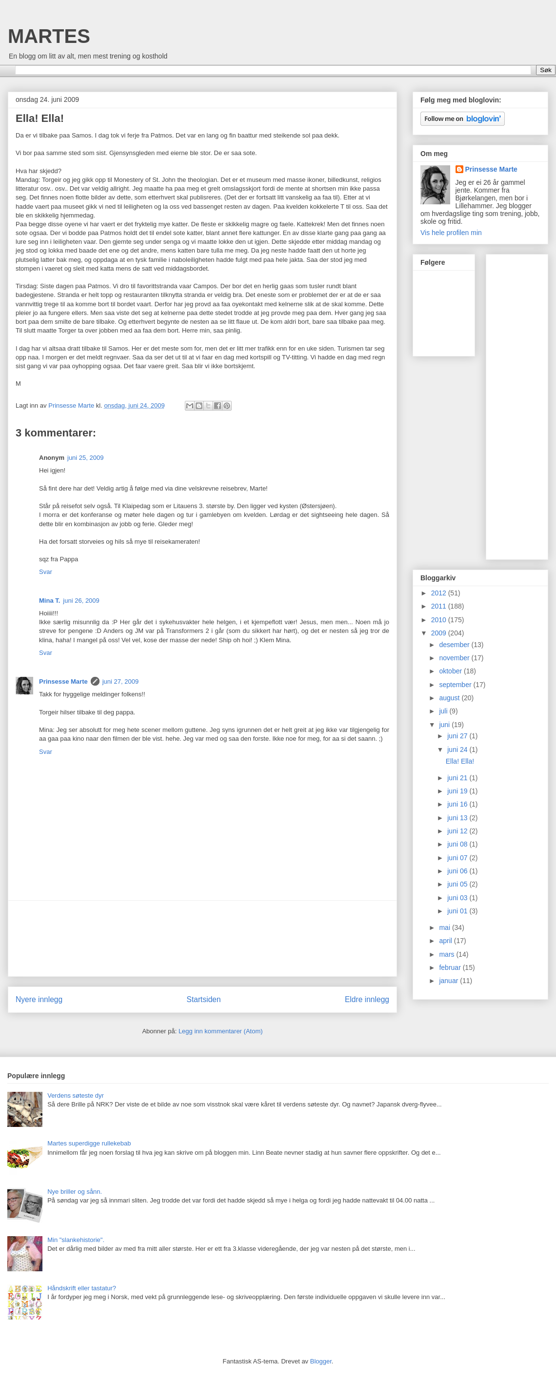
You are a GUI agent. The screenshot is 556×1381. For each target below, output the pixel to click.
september (456, 685)
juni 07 (458, 858)
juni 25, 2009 (85, 457)
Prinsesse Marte (63, 681)
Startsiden (203, 999)
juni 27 (458, 736)
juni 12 (458, 831)
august (450, 698)
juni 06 (458, 871)
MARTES (49, 36)
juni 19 (458, 791)
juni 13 (458, 818)
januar (449, 981)
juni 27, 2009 (120, 681)
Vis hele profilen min (451, 233)
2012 (439, 593)
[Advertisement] (202, 938)
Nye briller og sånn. (74, 1191)
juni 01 (458, 911)
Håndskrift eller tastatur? (81, 1288)
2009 (439, 633)
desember (455, 645)
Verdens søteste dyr (75, 1095)
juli (444, 711)
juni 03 (458, 898)
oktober (451, 671)
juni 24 (458, 749)
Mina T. (49, 600)
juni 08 (458, 844)
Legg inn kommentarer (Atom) (221, 1031)
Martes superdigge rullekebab (89, 1143)
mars (447, 954)
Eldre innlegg (367, 999)
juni (445, 725)
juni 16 (458, 804)
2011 (439, 606)
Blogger (321, 1361)
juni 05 (458, 884)
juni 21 (458, 778)
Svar (45, 571)
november (455, 658)
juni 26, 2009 (81, 600)
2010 (439, 620)
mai (445, 927)
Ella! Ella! (460, 761)
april (446, 941)
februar (450, 967)
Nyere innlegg (39, 999)
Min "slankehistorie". (75, 1239)
